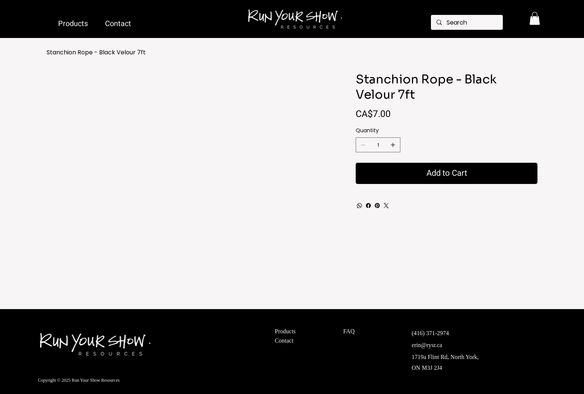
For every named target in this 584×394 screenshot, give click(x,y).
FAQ (349, 331)
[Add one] (392, 144)
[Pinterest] (377, 205)
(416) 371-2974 (430, 333)
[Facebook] (368, 205)
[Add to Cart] (446, 173)
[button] (534, 18)
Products (285, 331)
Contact (284, 340)
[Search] (467, 23)
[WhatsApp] (359, 205)
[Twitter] (386, 205)
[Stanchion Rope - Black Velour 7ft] (96, 52)
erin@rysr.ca (427, 345)
